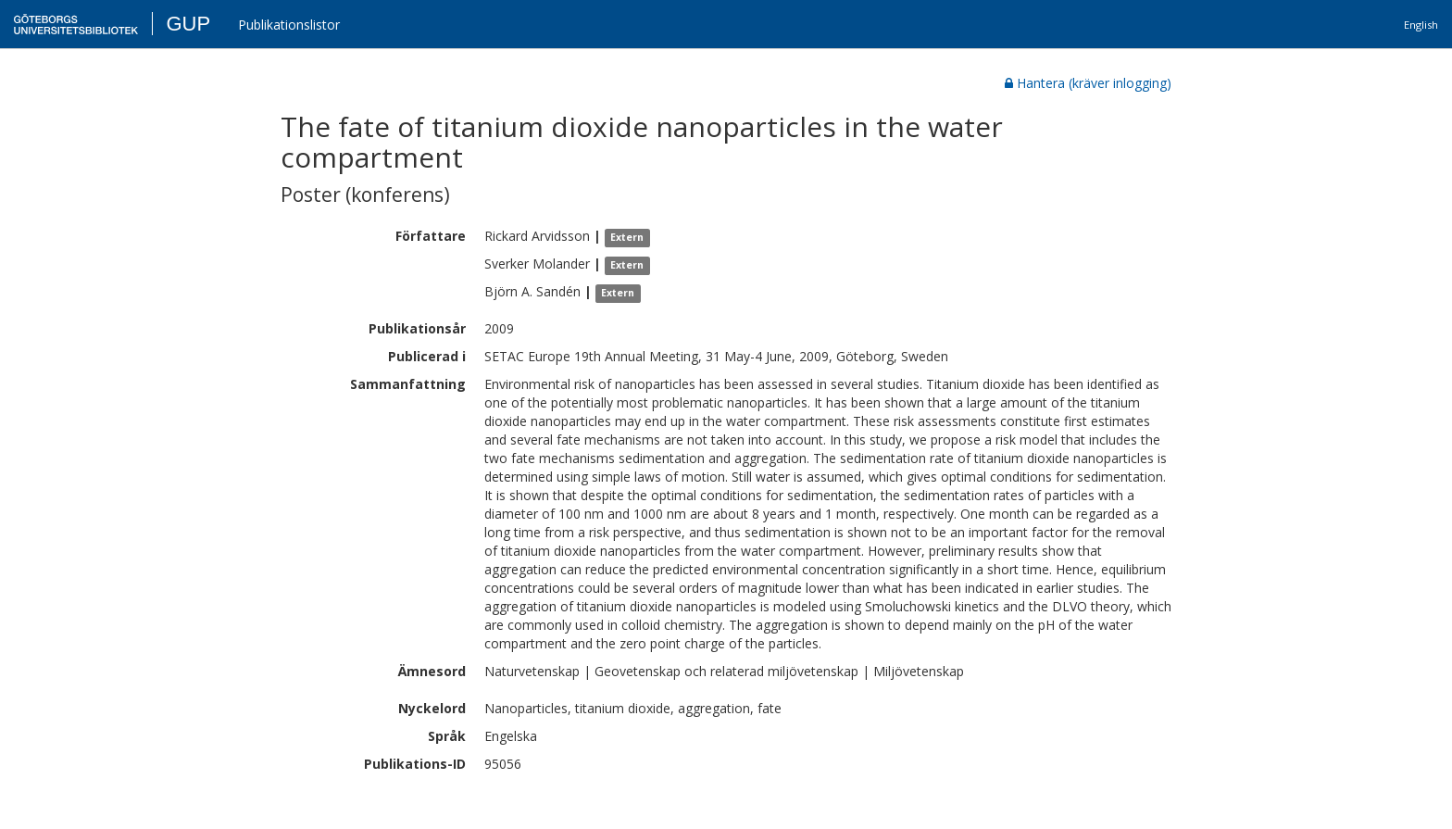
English (1421, 24)
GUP (188, 23)
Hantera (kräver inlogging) (1088, 83)
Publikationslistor (289, 24)
